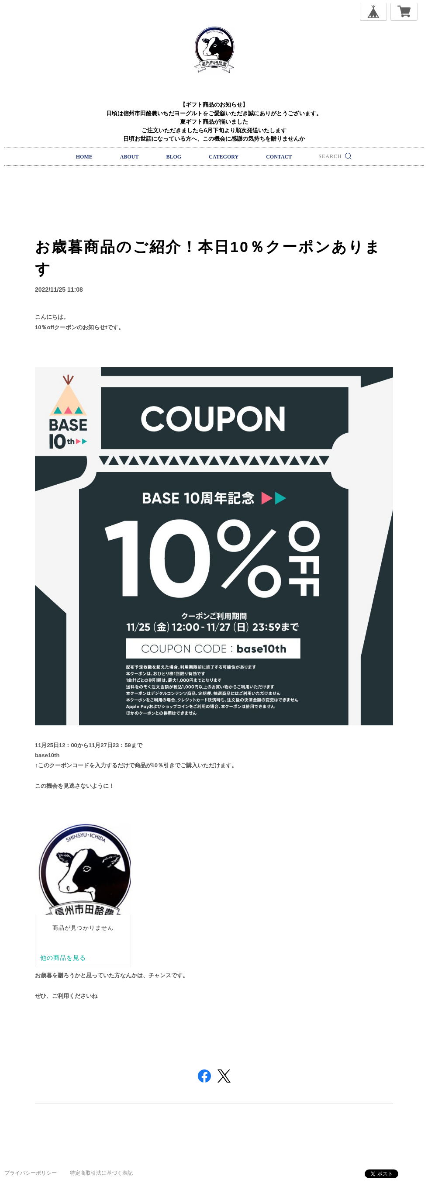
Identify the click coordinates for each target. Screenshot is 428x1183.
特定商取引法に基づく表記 (101, 1173)
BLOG (173, 157)
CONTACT (279, 157)
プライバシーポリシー (30, 1173)
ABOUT (129, 157)
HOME (84, 157)
